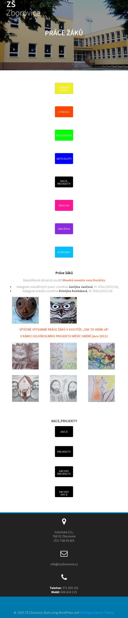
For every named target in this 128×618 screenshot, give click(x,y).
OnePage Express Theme (97, 612)
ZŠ (23, 8)
